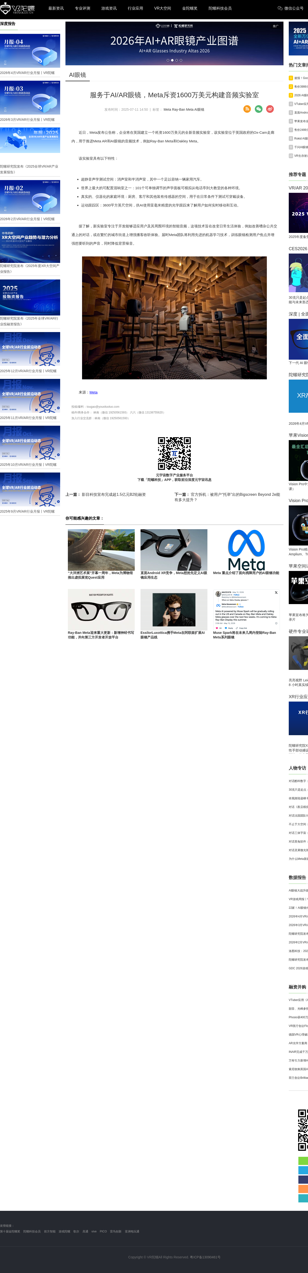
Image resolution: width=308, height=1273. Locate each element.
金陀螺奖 (190, 8)
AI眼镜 (199, 109)
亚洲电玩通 (132, 1231)
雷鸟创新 (116, 1231)
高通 (85, 1231)
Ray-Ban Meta (182, 109)
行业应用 (135, 8)
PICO (103, 1231)
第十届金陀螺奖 (10, 1231)
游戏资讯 (109, 8)
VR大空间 (162, 8)
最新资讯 (56, 8)
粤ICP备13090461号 (205, 1257)
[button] (168, 60)
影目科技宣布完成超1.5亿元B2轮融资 (105, 494)
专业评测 (82, 8)
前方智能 (50, 1231)
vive (93, 1231)
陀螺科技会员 (220, 8)
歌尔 (76, 1231)
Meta (167, 109)
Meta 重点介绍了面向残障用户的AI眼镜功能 (246, 573)
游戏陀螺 (64, 1231)
